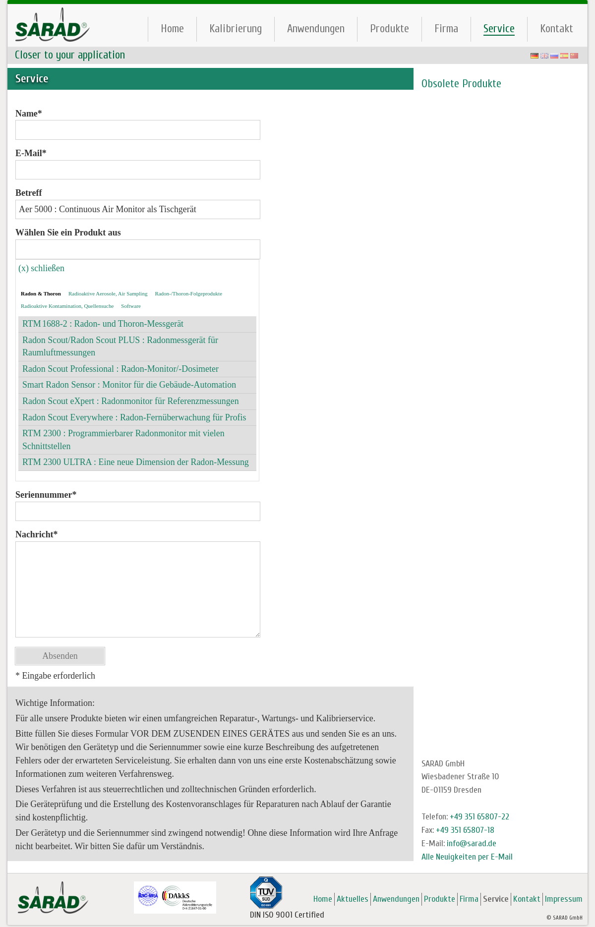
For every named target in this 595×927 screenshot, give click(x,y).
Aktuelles (352, 899)
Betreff (28, 193)
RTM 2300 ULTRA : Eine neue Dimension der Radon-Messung (135, 462)
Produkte (389, 28)
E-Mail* (31, 153)
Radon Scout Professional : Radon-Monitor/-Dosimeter (120, 369)
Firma (446, 28)
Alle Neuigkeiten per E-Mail (467, 857)
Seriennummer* (45, 495)
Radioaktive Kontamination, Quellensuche (67, 306)
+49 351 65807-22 (479, 816)
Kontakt (556, 28)
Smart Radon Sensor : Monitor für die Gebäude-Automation (129, 385)
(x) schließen (41, 268)
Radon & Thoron (41, 293)
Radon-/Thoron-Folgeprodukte (188, 293)
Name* (28, 113)
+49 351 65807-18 (465, 830)
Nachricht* (36, 534)
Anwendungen (316, 28)
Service (499, 28)
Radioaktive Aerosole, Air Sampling (107, 293)
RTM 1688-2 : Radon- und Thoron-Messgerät (102, 324)
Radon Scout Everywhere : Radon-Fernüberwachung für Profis (134, 417)
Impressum (564, 899)
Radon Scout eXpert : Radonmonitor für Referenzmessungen (130, 401)
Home (172, 28)
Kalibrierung (235, 28)
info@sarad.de (471, 843)
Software (131, 306)
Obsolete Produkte (461, 83)
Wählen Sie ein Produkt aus (68, 232)
